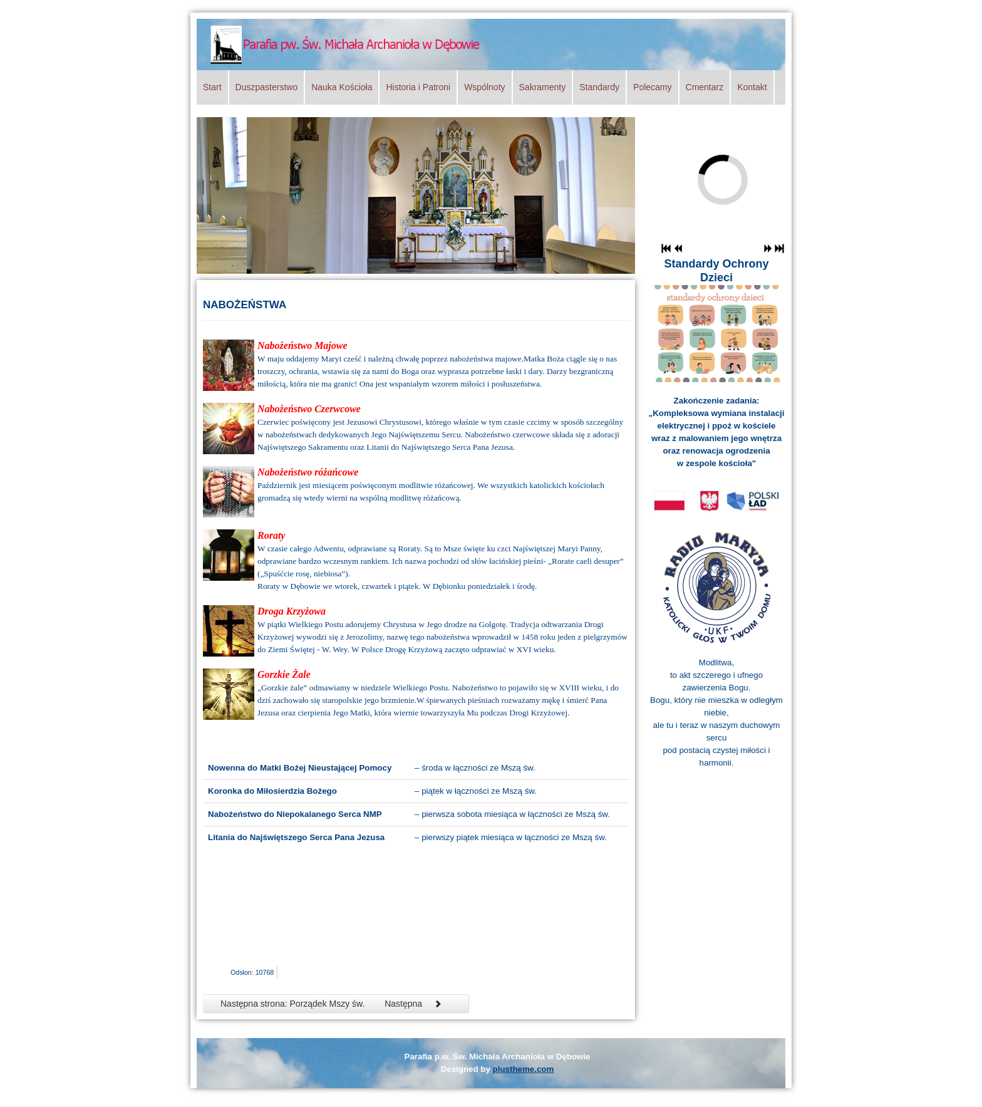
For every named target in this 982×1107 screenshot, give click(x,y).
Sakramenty (542, 87)
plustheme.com (523, 1069)
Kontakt (752, 87)
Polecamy (652, 87)
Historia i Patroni (418, 87)
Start (212, 87)
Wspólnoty (484, 87)
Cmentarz (705, 87)
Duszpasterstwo (266, 87)
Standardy (599, 87)
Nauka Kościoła (341, 87)
